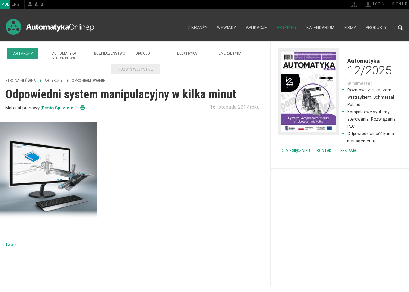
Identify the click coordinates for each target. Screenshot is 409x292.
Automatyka (340, 66)
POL (5, 4)
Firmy (350, 27)
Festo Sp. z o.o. (58, 107)
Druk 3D (143, 53)
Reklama (348, 150)
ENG (15, 4)
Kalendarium (320, 27)
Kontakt (325, 150)
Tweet (11, 244)
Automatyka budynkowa (64, 56)
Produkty (376, 27)
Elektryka (187, 53)
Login (378, 4)
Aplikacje (256, 27)
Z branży (197, 27)
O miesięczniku (296, 150)
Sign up (400, 4)
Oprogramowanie (88, 80)
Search (400, 27)
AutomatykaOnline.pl (50, 27)
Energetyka (230, 53)
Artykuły (287, 27)
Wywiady (226, 27)
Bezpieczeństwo (109, 53)
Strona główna (175, 27)
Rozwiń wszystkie (135, 69)
